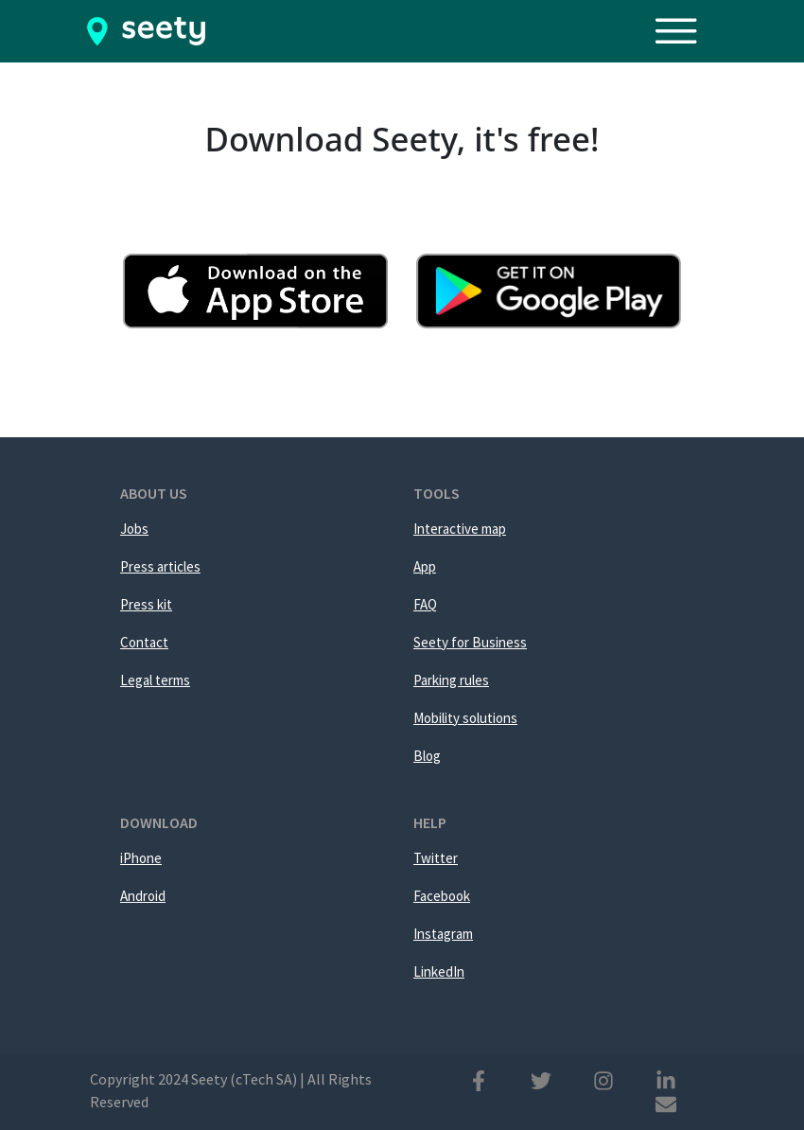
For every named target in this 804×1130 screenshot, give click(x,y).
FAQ (425, 604)
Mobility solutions (465, 718)
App (424, 566)
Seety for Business (470, 642)
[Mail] (665, 1102)
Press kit (146, 604)
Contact (144, 642)
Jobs (134, 529)
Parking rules (451, 680)
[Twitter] (541, 1078)
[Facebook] (478, 1078)
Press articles (160, 566)
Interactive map (459, 529)
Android (143, 896)
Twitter (435, 858)
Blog (427, 756)
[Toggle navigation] (685, 31)
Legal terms (155, 680)
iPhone (141, 858)
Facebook (441, 896)
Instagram (443, 934)
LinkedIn (438, 971)
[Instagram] (603, 1078)
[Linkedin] (665, 1078)
